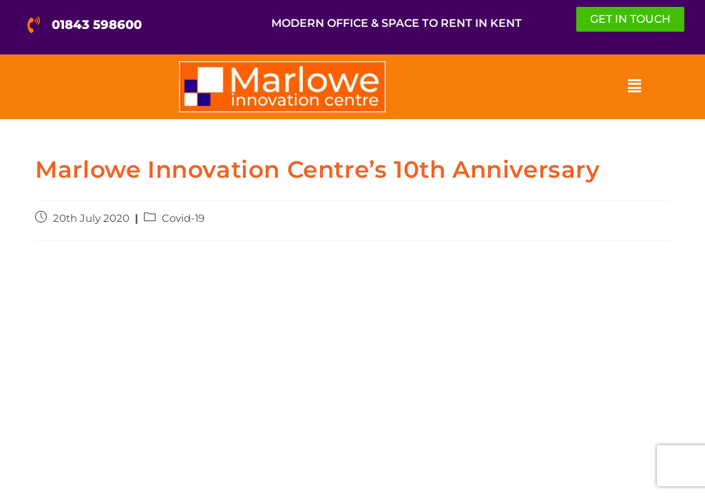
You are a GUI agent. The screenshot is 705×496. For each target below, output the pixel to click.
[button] (634, 87)
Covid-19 (183, 218)
